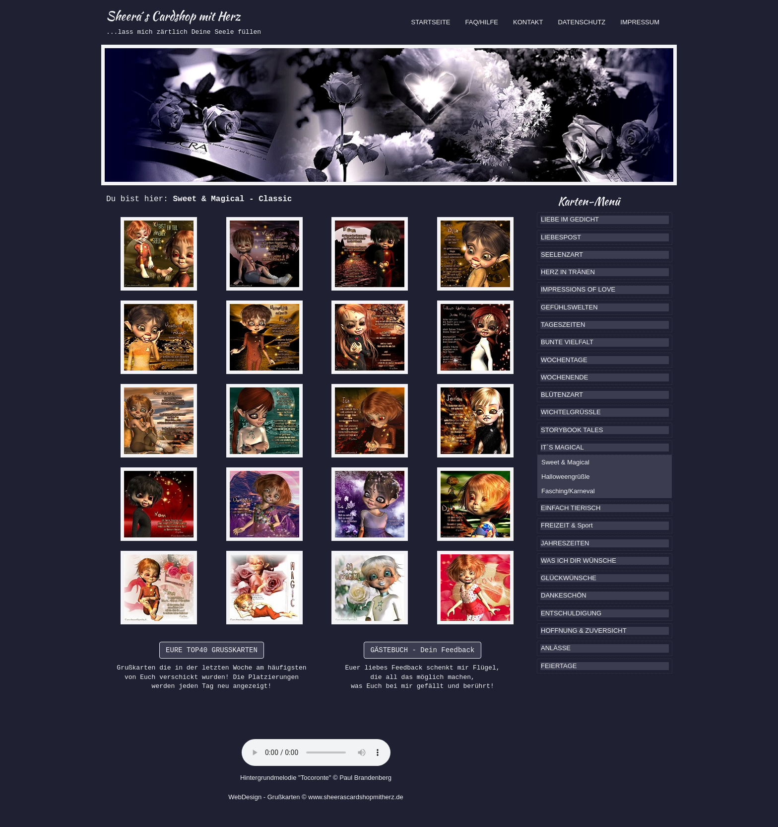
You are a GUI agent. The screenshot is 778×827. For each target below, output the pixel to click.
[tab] (604, 219)
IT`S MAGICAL (562, 447)
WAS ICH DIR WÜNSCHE (578, 560)
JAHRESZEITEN (565, 543)
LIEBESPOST (561, 237)
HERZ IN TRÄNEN (568, 272)
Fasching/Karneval (568, 491)
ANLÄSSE (556, 648)
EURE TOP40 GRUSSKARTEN (212, 650)
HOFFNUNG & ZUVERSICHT (584, 630)
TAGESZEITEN (563, 324)
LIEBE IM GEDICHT (570, 219)
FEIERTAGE (559, 666)
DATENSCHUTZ (581, 22)
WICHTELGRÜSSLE (571, 412)
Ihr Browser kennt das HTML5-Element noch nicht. (316, 752)
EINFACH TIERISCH (570, 508)
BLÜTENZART (562, 394)
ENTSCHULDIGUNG (571, 613)
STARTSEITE (434, 21)
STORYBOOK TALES (572, 430)
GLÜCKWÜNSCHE (568, 578)
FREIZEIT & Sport (567, 525)
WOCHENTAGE (564, 360)
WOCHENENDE (564, 377)
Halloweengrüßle (565, 476)
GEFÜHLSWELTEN (569, 307)
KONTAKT (528, 22)
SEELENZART (562, 254)
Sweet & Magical (565, 462)
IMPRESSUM (639, 22)
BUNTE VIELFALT (567, 342)
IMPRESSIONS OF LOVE (578, 289)
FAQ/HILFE (481, 22)
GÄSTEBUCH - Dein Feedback (422, 650)
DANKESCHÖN (563, 595)
